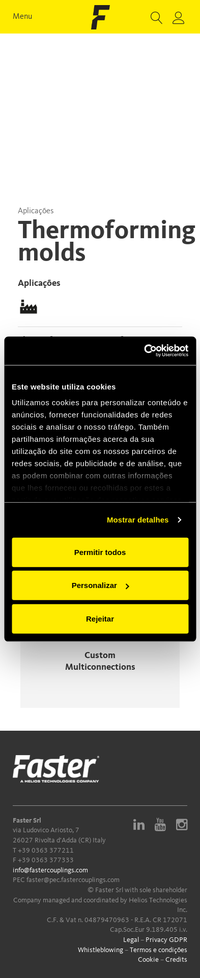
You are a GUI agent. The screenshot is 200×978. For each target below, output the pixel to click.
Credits (176, 959)
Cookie (148, 959)
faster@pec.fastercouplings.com (73, 880)
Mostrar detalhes (138, 519)
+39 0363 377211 (46, 850)
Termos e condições (158, 950)
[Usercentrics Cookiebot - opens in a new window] (144, 350)
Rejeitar (100, 618)
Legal (131, 939)
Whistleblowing (100, 950)
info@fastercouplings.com (50, 870)
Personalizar (100, 585)
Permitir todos (100, 551)
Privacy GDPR (166, 939)
